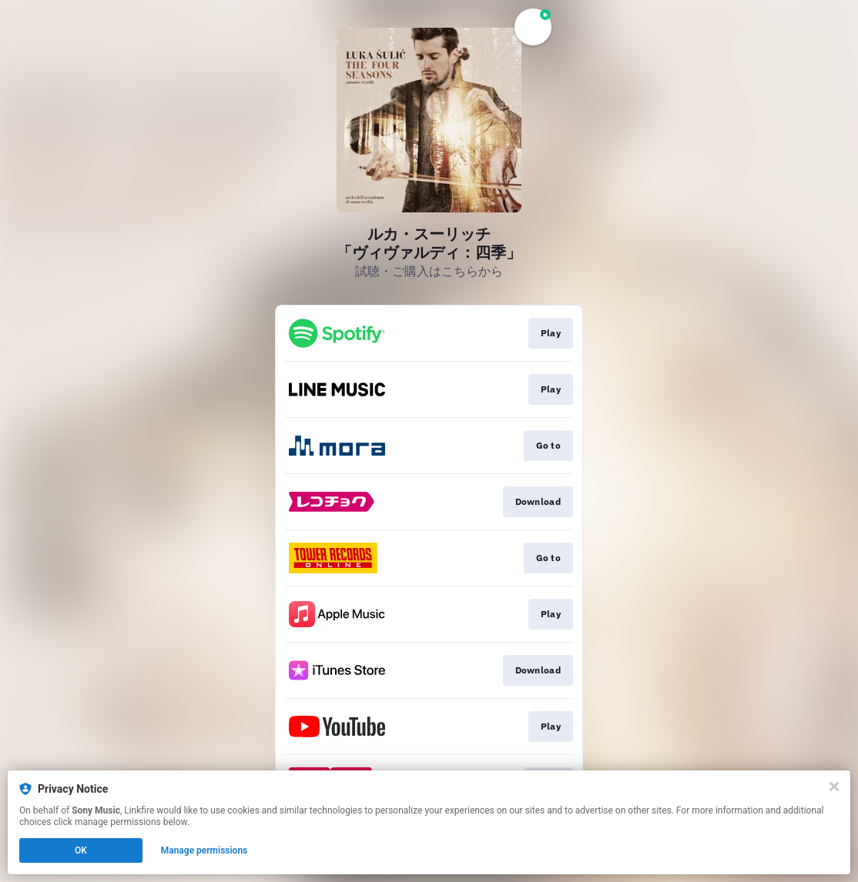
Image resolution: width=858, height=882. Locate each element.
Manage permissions (204, 850)
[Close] (834, 786)
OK (81, 850)
